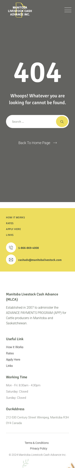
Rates (10, 353)
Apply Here (13, 359)
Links (9, 366)
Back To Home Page (34, 143)
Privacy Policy (38, 448)
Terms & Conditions (37, 443)
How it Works (14, 347)
